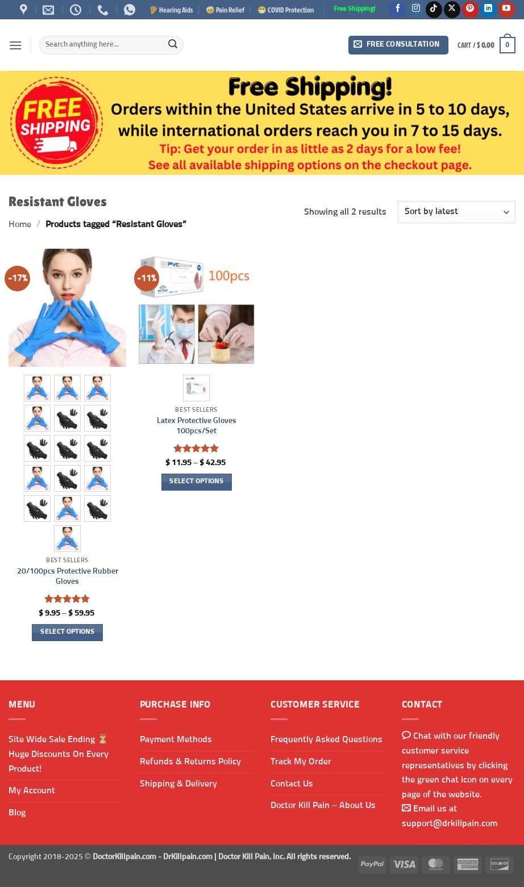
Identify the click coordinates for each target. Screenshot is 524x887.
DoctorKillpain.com (124, 857)
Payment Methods (176, 739)
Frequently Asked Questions (326, 739)
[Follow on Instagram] (415, 9)
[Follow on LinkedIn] (488, 9)
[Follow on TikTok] (434, 9)
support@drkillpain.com (449, 823)
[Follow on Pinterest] (470, 9)
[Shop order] (456, 212)
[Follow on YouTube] (506, 9)
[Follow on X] (452, 9)
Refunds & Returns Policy (190, 761)
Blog (17, 812)
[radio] (37, 388)
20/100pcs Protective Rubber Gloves (67, 576)
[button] (15, 45)
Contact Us (292, 783)
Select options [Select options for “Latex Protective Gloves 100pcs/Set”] (196, 481)
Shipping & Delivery (178, 783)
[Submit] (172, 45)
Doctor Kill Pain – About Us (323, 805)
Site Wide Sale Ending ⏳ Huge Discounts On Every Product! (59, 754)
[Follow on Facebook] (397, 9)
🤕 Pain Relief (225, 10)
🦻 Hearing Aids (171, 10)
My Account (32, 790)
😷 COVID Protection (285, 10)
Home (20, 224)
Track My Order (301, 761)
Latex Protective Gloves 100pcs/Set (196, 426)
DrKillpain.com (188, 857)
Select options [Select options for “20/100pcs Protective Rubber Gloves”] (67, 632)
